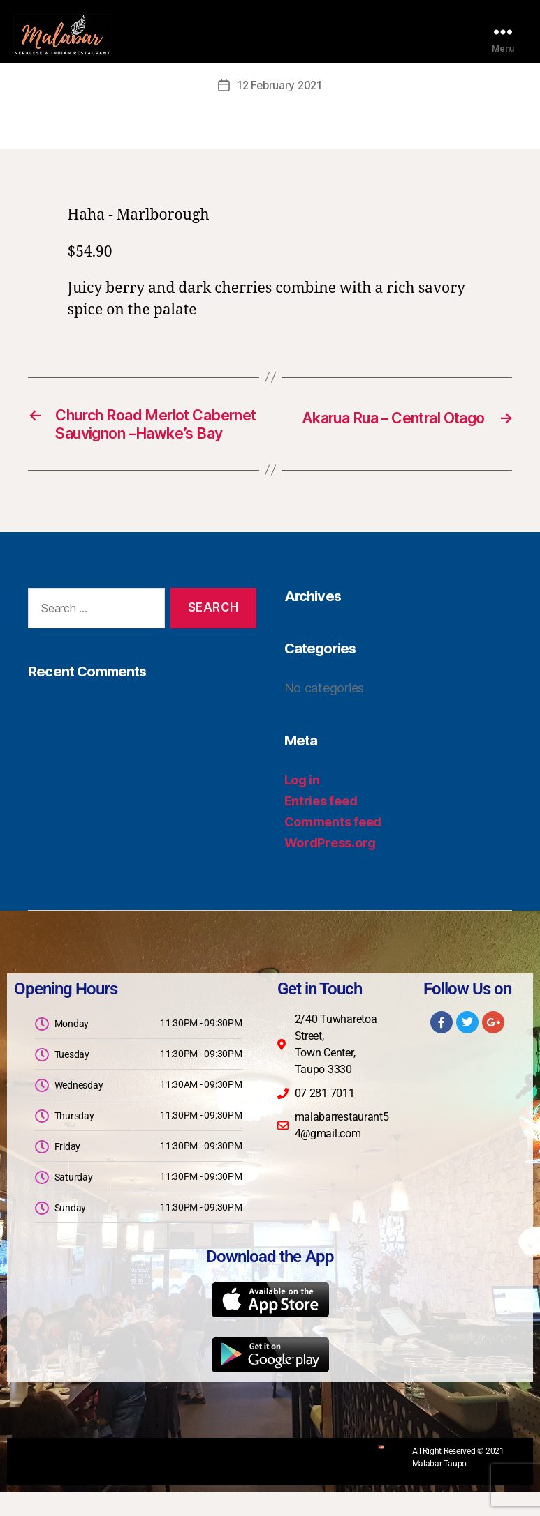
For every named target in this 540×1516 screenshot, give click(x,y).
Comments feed (333, 845)
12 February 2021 (279, 85)
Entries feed (321, 824)
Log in (302, 803)
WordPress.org (330, 866)
